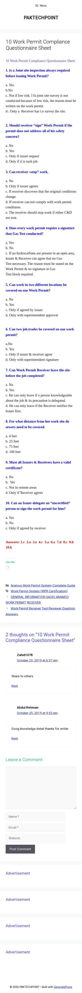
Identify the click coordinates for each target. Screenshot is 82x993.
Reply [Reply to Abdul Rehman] (14, 738)
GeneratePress (63, 987)
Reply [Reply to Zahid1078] (14, 686)
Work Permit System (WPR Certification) (39, 591)
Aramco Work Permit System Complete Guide (43, 585)
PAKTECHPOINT (41, 17)
